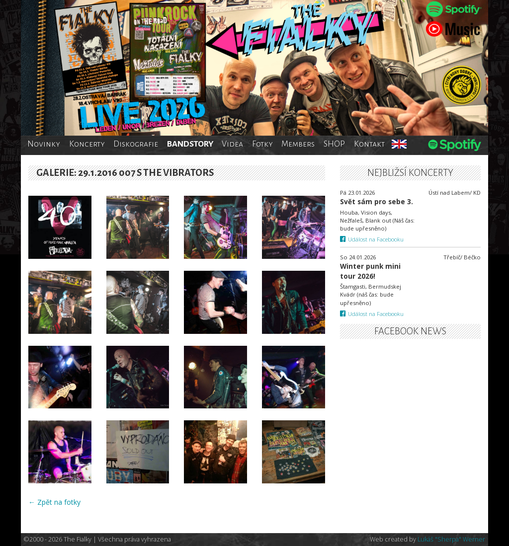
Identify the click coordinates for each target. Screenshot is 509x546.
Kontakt (369, 144)
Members (298, 144)
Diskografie (135, 144)
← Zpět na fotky (54, 502)
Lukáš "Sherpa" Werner (451, 539)
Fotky (262, 144)
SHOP (334, 144)
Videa (232, 144)
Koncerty (87, 144)
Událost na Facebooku (372, 239)
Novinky (43, 144)
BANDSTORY (190, 144)
